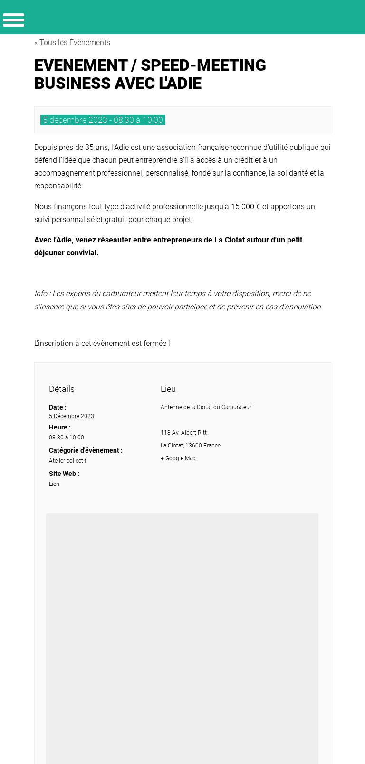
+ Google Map (178, 458)
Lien (54, 484)
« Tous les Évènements (72, 42)
